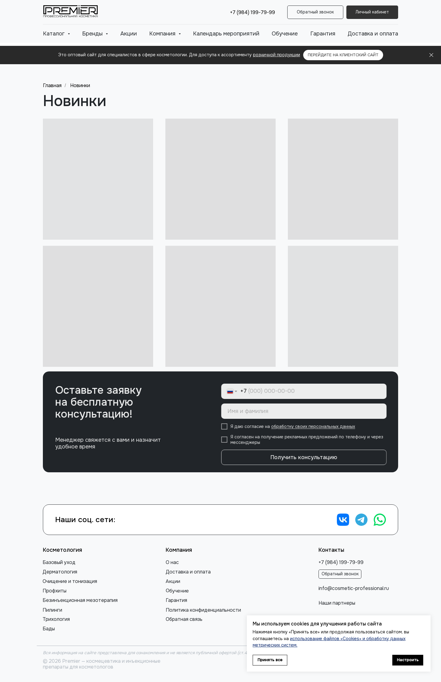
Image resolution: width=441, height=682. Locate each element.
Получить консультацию (310, 457)
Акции (128, 33)
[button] (315, 12)
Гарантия (322, 33)
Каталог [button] (54, 33)
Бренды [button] (93, 33)
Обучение (285, 33)
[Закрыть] (431, 55)
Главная (52, 85)
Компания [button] (163, 33)
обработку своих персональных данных (319, 426)
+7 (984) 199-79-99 (252, 12)
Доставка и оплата (373, 33)
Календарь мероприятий (226, 33)
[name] (310, 411)
